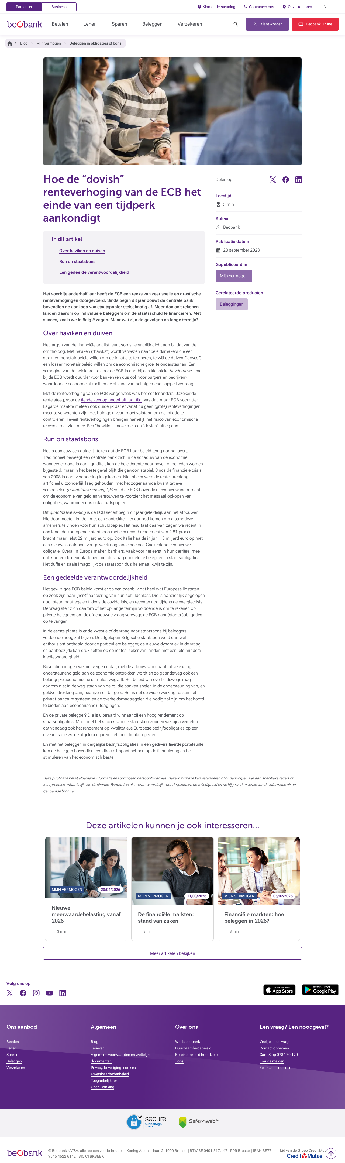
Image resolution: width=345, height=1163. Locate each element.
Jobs (179, 1061)
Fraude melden (272, 1061)
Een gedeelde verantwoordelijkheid (94, 272)
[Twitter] (273, 181)
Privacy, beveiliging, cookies (113, 1067)
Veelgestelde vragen (276, 1041)
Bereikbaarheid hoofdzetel (196, 1054)
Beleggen (152, 24)
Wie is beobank (187, 1041)
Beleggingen (231, 304)
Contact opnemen (274, 1048)
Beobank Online (319, 24)
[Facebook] (285, 181)
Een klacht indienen (275, 1067)
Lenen (90, 24)
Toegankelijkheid (105, 1080)
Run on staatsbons (77, 261)
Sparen (119, 24)
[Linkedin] (298, 181)
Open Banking (102, 1087)
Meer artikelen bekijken (172, 953)
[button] (267, 24)
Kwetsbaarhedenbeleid (110, 1074)
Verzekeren (190, 24)
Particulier (24, 7)
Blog (24, 43)
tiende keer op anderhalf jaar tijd (111, 399)
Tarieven (98, 1048)
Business (59, 7)
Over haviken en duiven (82, 250)
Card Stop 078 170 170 (279, 1054)
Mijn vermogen (48, 43)
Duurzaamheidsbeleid (193, 1048)
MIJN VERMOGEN (67, 889)
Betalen (60, 24)
